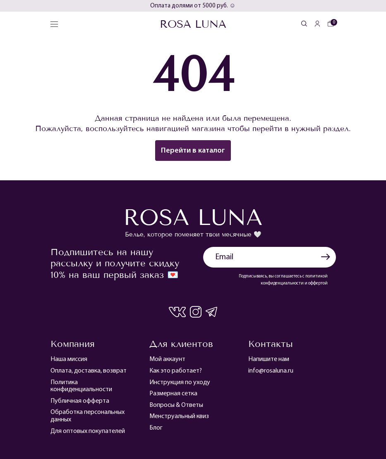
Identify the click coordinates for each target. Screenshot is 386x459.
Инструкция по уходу (179, 382)
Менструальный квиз (179, 416)
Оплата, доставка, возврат (88, 371)
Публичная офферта (79, 401)
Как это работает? (175, 371)
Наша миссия (68, 359)
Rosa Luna (193, 24)
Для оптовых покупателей (87, 431)
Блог (156, 428)
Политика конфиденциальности (81, 386)
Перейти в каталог (193, 151)
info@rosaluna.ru (270, 371)
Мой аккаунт (167, 359)
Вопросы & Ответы (176, 405)
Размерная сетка (173, 393)
